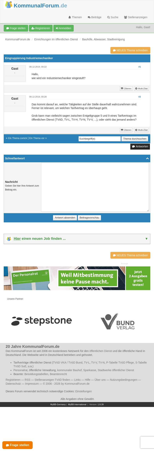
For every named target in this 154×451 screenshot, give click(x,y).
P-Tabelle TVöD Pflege (120, 362)
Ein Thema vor (37, 138)
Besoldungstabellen (36, 374)
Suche (112, 17)
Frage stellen (16, 28)
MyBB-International (77, 404)
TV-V (94, 362)
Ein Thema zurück (17, 138)
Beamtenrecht (58, 374)
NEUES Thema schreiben (130, 50)
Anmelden (63, 28)
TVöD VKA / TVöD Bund (67, 362)
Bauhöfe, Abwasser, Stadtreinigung (103, 39)
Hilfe (87, 379)
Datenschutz (13, 383)
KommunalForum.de (17, 39)
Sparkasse (89, 370)
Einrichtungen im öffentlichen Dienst (56, 39)
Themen (75, 17)
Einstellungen (83, 391)
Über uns (100, 379)
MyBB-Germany (58, 404)
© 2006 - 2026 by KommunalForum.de (66, 383)
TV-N (101, 362)
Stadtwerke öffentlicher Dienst (116, 370)
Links (77, 379)
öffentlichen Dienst (101, 351)
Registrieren (40, 28)
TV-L (87, 362)
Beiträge (94, 17)
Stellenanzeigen (135, 17)
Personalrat (20, 370)
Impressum (32, 383)
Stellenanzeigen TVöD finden (52, 379)
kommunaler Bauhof (69, 370)
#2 (139, 97)
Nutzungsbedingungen (123, 379)
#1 (139, 67)
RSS (27, 379)
